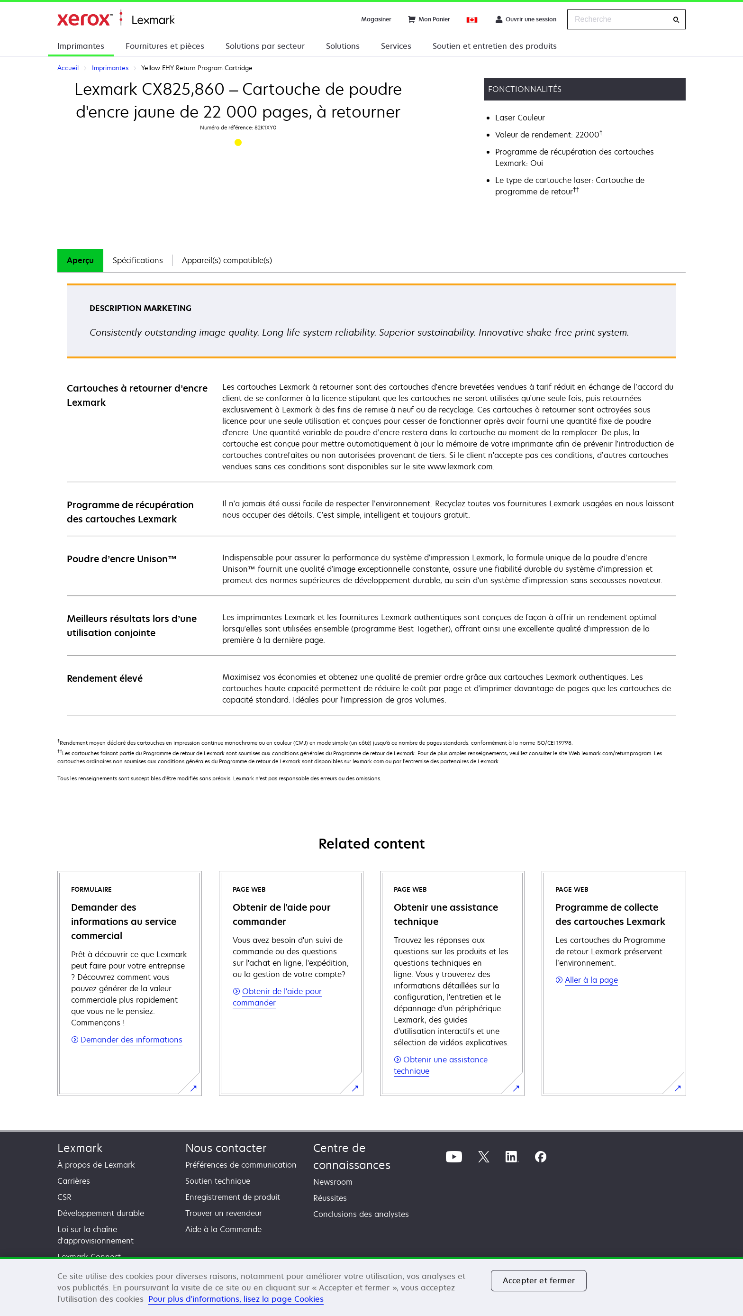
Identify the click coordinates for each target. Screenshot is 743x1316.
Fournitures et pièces (165, 46)
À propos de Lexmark (96, 1165)
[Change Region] (472, 19)
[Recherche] (676, 19)
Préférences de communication (241, 1165)
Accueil (115, 17)
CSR (64, 1197)
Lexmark (79, 1148)
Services (396, 46)
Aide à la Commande (223, 1229)
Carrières (73, 1181)
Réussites (330, 1198)
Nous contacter (226, 1148)
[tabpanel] (371, 499)
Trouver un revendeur (223, 1213)
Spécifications (138, 260)
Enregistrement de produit (232, 1197)
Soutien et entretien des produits (495, 46)
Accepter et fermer (539, 1280)
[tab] (80, 260)
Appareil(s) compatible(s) (227, 260)
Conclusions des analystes (361, 1214)
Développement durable (100, 1213)
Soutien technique (217, 1181)
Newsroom (333, 1182)
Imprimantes (80, 46)
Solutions (343, 46)
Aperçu (80, 260)
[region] (371, 1286)
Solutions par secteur (265, 46)
